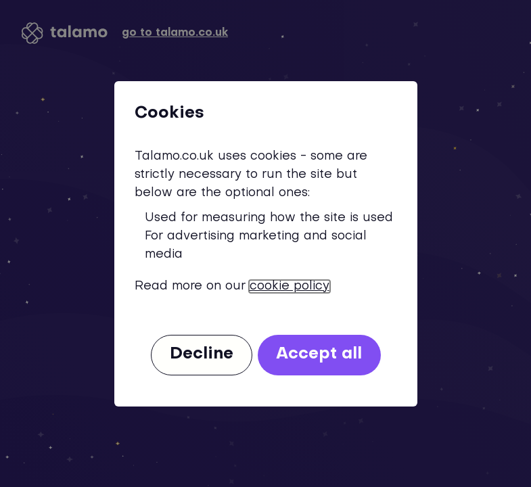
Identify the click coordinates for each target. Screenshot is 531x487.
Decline (201, 354)
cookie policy (289, 286)
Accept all (319, 354)
